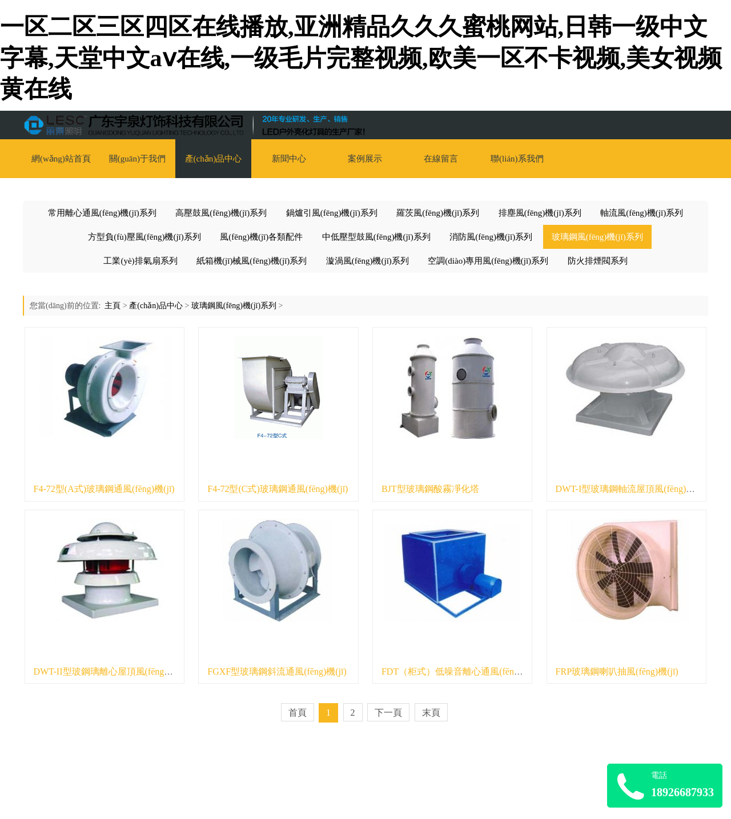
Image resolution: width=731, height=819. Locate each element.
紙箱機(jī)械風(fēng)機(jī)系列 (251, 260)
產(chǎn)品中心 (213, 158)
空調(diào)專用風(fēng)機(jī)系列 (488, 260)
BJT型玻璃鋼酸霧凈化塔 (430, 489)
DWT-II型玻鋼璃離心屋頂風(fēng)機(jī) (111, 671)
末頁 (431, 712)
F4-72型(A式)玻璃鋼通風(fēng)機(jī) (104, 489)
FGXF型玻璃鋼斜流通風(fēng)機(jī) (277, 671)
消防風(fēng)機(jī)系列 (490, 236)
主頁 (113, 305)
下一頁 (388, 712)
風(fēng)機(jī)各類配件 (261, 236)
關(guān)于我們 (137, 158)
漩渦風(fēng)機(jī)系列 (367, 260)
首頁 (297, 712)
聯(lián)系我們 (517, 158)
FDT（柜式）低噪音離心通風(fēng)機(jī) (461, 671)
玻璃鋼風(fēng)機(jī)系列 (597, 236)
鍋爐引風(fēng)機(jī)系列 (331, 212)
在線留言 (441, 158)
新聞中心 (289, 158)
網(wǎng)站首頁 (61, 158)
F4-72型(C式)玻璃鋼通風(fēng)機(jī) (277, 489)
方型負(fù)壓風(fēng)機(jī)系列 (144, 236)
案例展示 (365, 158)
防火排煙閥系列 (598, 260)
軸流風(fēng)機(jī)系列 (641, 212)
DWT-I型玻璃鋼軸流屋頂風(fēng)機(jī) (631, 489)
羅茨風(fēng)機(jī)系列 (437, 212)
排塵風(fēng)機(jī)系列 (540, 212)
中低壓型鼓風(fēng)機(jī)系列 (376, 236)
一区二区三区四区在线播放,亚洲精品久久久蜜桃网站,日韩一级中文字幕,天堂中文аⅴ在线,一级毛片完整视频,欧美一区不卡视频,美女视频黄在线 (361, 58)
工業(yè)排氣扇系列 (140, 260)
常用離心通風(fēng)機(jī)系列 (102, 212)
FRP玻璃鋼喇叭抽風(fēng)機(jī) (617, 671)
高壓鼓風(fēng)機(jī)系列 (221, 212)
